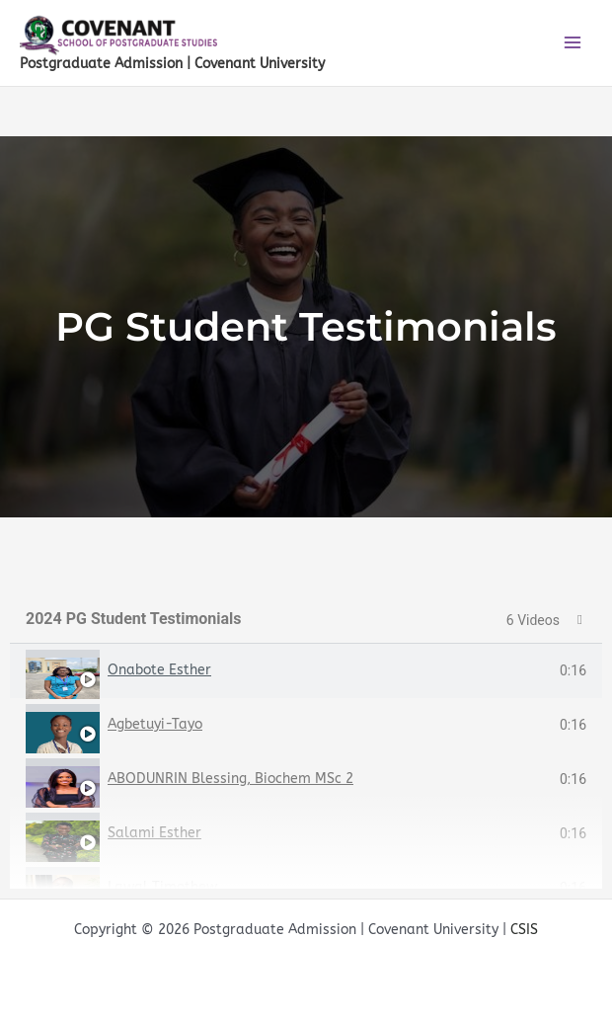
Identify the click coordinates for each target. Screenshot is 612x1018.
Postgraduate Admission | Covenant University (172, 63)
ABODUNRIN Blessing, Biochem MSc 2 (230, 778)
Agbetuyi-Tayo (155, 724)
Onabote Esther (159, 670)
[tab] (306, 671)
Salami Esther (154, 832)
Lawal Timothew (162, 887)
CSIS (524, 929)
